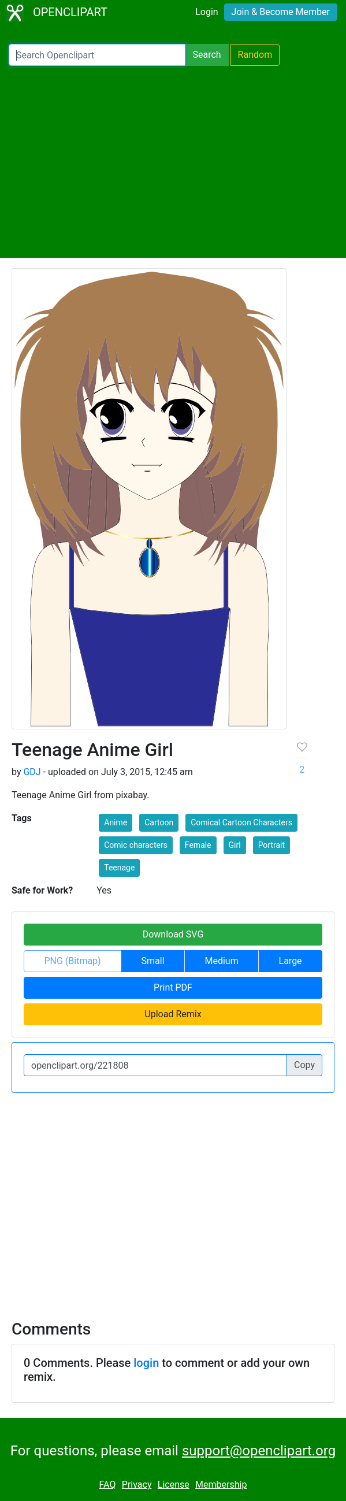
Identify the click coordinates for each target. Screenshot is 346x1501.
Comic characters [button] (136, 845)
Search (206, 54)
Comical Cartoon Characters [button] (241, 822)
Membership (221, 1484)
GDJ (31, 771)
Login (206, 11)
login (146, 1363)
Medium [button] (221, 960)
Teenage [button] (119, 867)
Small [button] (153, 960)
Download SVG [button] (173, 934)
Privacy (137, 1484)
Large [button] (290, 960)
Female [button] (198, 845)
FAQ (107, 1484)
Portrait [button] (271, 845)
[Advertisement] (173, 162)
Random (255, 54)
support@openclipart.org (259, 1451)
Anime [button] (115, 822)
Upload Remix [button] (172, 1014)
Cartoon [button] (158, 822)
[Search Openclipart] (97, 55)
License (173, 1484)
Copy (304, 1064)
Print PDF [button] (173, 987)
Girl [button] (235, 845)
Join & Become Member (281, 11)
